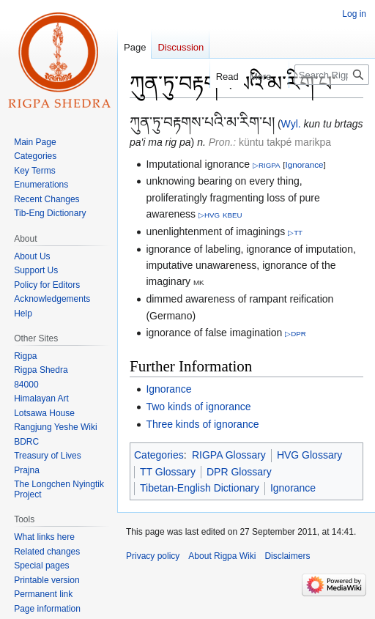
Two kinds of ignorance (198, 406)
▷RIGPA (267, 165)
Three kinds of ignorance (202, 424)
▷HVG (209, 215)
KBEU (232, 215)
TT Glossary (168, 472)
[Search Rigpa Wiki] (331, 74)
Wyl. (291, 124)
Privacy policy (152, 556)
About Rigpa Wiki (222, 556)
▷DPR (295, 334)
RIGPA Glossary (229, 455)
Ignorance (305, 164)
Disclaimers (287, 556)
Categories (159, 455)
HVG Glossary (309, 455)
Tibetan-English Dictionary (199, 488)
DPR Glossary (239, 472)
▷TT (295, 233)
